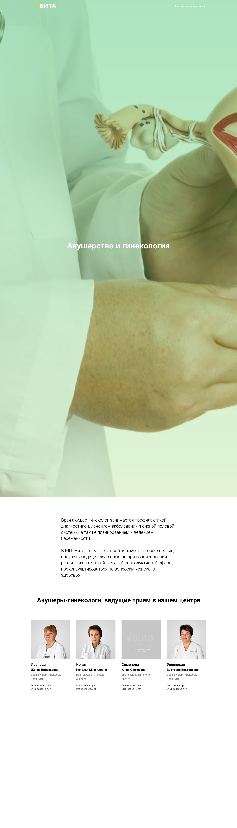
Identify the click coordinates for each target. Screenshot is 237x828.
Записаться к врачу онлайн (190, 6)
